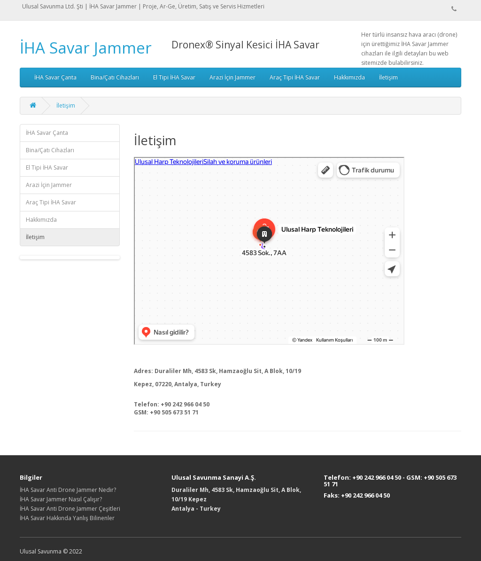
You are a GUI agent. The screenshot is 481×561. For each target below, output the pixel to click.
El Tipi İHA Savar (174, 77)
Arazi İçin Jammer (232, 77)
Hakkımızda (349, 77)
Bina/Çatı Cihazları (115, 77)
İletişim (388, 77)
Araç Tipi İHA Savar (295, 77)
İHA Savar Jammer (86, 47)
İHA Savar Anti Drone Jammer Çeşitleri (70, 509)
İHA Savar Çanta (55, 77)
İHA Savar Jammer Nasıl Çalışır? (61, 499)
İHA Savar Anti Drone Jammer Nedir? (68, 490)
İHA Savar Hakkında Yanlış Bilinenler (67, 518)
